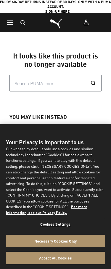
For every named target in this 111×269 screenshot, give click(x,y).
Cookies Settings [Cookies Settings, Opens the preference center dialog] (55, 224)
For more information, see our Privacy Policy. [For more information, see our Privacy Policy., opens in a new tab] (46, 209)
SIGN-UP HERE (57, 11)
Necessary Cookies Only (55, 241)
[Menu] (10, 23)
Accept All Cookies (55, 258)
